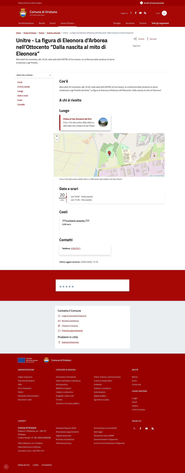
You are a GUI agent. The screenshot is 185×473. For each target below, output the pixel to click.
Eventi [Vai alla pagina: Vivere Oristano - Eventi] (134, 402)
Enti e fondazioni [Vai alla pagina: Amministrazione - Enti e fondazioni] (24, 388)
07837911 (75, 248)
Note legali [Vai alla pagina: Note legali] (98, 431)
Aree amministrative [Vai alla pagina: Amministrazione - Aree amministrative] (26, 380)
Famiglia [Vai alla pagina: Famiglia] (117, 23)
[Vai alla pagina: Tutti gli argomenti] (159, 23)
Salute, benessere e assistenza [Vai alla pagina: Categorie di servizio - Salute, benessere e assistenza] (68, 380)
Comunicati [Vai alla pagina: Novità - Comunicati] (136, 384)
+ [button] (57, 136)
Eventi (41, 32)
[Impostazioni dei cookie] (6, 466)
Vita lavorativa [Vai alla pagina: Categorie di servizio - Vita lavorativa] (62, 384)
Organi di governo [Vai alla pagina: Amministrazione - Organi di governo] (25, 376)
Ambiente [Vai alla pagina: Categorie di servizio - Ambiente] (98, 384)
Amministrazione (26, 369)
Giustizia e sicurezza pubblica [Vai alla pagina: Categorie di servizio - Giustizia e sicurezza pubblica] (67, 403)
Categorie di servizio (66, 369)
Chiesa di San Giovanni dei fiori (77, 119)
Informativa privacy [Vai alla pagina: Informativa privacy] (63, 443)
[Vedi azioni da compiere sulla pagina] (151, 39)
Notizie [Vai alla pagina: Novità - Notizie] (135, 376)
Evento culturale (53, 32)
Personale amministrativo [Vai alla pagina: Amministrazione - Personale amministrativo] (28, 395)
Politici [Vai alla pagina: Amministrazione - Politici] (20, 392)
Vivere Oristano (29, 32)
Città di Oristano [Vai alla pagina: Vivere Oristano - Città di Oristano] (138, 409)
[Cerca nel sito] (164, 13)
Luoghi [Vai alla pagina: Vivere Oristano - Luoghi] (134, 398)
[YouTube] (139, 13)
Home (18, 32)
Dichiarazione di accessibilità (105, 428)
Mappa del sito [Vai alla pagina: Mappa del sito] (23, 464)
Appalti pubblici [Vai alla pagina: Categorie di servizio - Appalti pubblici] (100, 395)
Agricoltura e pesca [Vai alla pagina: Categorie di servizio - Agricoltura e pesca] (101, 399)
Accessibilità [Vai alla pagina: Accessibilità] (47, 464)
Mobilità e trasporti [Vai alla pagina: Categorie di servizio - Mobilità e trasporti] (63, 388)
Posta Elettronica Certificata (29, 447)
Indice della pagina (25, 75)
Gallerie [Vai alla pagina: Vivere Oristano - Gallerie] (135, 405)
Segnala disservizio (63, 435)
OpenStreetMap (159, 175)
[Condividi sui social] (139, 39)
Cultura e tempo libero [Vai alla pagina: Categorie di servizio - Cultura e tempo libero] (103, 380)
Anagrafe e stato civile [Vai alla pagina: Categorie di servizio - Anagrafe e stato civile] (65, 395)
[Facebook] (134, 13)
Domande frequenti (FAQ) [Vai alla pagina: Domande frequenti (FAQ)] (66, 428)
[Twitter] (130, 13)
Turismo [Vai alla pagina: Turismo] (143, 23)
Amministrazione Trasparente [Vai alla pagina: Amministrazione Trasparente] (106, 439)
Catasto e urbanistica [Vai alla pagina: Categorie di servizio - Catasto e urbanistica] (64, 392)
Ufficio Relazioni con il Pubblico (30, 443)
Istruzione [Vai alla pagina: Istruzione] (130, 23)
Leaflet (151, 175)
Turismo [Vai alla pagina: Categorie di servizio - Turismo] (59, 399)
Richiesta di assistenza (65, 439)
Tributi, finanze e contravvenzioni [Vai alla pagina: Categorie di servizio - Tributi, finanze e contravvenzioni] (107, 376)
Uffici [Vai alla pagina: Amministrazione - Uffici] (20, 384)
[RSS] (144, 13)
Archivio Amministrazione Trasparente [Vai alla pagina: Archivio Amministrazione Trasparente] (109, 443)
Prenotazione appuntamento (67, 431)
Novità (135, 369)
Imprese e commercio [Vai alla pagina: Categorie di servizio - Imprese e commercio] (102, 388)
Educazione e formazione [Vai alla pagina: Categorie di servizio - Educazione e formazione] (66, 376)
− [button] (57, 140)
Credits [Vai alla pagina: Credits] (35, 464)
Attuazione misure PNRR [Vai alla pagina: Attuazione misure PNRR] (104, 435)
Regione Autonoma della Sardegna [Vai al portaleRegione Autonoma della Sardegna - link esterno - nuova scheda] (30, 3)
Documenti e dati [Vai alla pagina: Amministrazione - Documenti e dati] (25, 399)
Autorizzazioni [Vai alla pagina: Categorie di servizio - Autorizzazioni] (99, 392)
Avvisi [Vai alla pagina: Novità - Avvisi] (134, 380)
